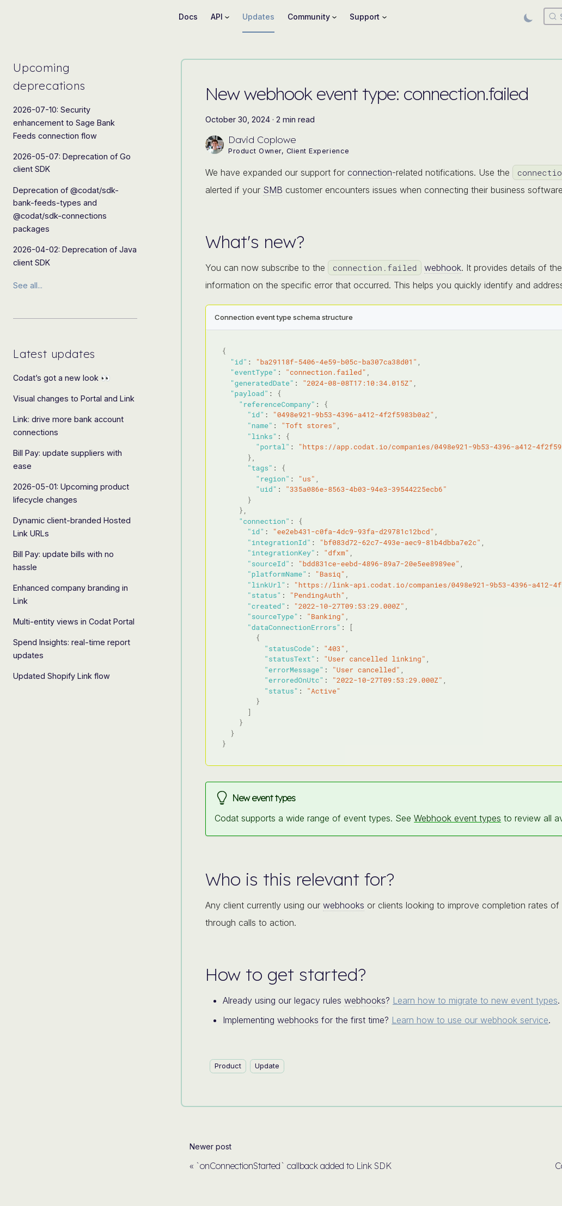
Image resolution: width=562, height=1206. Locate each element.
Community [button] (309, 16)
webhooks (343, 905)
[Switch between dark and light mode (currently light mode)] (528, 16)
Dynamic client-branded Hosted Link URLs (72, 527)
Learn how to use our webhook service (470, 1020)
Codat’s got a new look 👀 (62, 377)
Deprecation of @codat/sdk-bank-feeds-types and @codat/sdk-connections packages (66, 209)
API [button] (217, 16)
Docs (188, 16)
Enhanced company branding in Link (70, 594)
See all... (27, 285)
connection (369, 172)
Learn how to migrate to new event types (475, 1000)
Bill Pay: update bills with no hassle (63, 560)
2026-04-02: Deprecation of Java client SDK (75, 256)
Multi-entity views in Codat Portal (74, 621)
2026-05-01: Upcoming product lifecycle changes (71, 493)
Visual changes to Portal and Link (74, 398)
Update (267, 1065)
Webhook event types (457, 818)
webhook (442, 267)
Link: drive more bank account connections (68, 426)
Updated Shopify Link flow (61, 676)
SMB (273, 189)
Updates (258, 16)
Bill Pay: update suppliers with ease (67, 459)
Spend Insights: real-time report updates (71, 649)
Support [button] (365, 16)
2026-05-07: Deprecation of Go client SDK (72, 163)
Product (228, 1065)
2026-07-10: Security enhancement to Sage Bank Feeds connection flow (64, 122)
